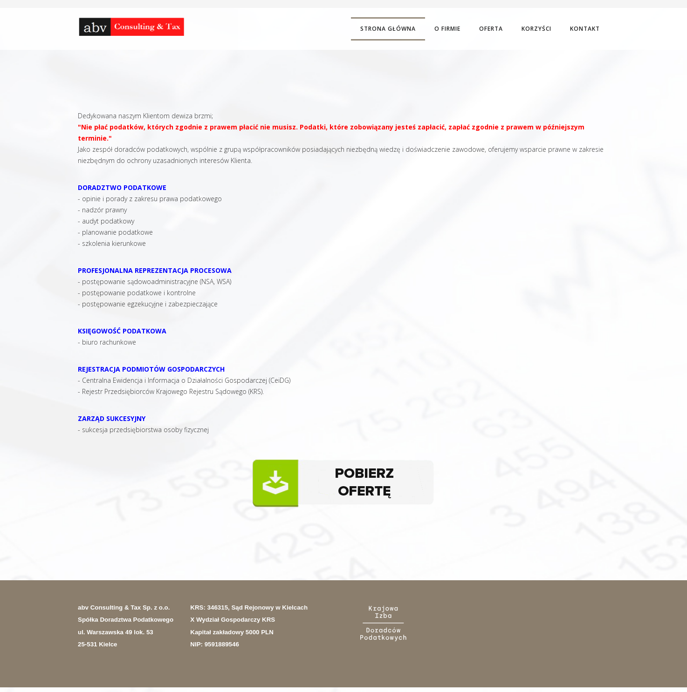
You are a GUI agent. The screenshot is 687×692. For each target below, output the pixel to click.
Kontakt (585, 29)
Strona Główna (388, 29)
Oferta (491, 29)
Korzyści (536, 29)
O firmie (447, 29)
